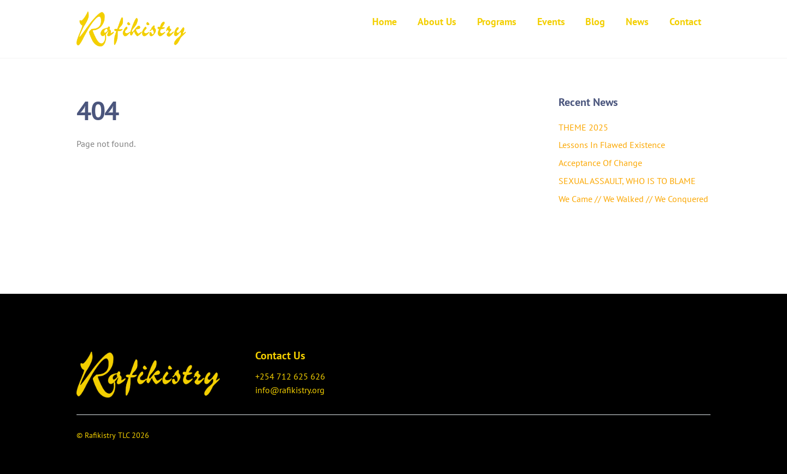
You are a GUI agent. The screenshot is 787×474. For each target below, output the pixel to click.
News (637, 21)
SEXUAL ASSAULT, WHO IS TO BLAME (627, 180)
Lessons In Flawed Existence (612, 144)
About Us (437, 21)
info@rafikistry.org (290, 389)
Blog (595, 21)
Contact (685, 21)
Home (384, 21)
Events (551, 21)
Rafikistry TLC (107, 435)
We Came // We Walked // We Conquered (633, 198)
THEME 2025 (583, 127)
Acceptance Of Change (600, 162)
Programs (496, 21)
